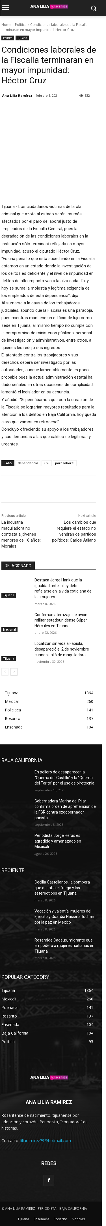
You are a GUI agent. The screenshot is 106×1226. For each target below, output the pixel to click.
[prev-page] (4, 672)
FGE (46, 463)
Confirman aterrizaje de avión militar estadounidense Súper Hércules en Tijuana (60, 620)
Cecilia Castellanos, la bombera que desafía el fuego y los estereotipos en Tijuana (62, 887)
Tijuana (22, 38)
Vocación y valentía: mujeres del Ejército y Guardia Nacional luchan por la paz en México (64, 916)
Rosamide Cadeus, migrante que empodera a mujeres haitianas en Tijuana (64, 945)
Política (21, 24)
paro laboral (64, 463)
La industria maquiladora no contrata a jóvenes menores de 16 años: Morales (21, 534)
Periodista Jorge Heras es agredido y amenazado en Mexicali (57, 841)
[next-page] (14, 672)
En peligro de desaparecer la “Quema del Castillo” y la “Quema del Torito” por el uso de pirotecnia (64, 777)
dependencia (28, 463)
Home (6, 24)
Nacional (9, 629)
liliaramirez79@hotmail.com (45, 1140)
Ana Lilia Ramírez (17, 95)
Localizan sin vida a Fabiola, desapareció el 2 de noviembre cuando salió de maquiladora (61, 649)
